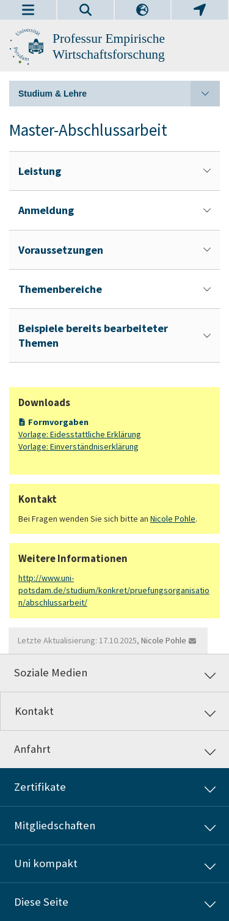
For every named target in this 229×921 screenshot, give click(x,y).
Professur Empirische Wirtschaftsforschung (109, 46)
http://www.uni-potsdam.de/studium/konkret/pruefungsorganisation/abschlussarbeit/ (113, 590)
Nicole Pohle (172, 518)
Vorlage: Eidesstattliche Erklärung (79, 434)
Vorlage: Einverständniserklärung (78, 447)
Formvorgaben (58, 421)
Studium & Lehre (119, 93)
